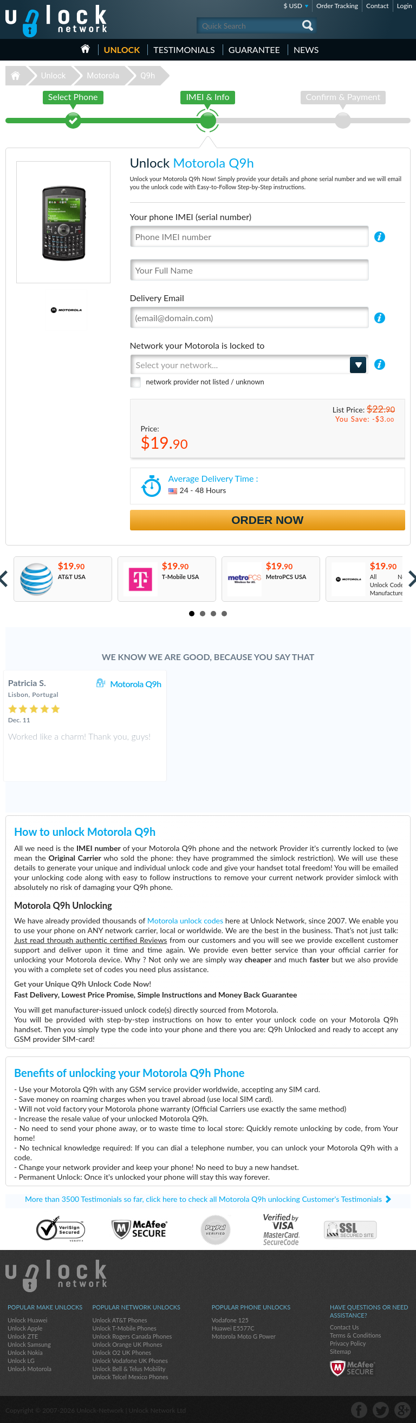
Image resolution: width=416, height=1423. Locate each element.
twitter (381, 1410)
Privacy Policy (348, 1343)
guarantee (254, 49)
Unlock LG (21, 1360)
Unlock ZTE (23, 1336)
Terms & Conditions (355, 1335)
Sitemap (340, 1351)
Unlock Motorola (29, 1368)
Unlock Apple (25, 1328)
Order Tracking (337, 6)
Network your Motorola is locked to (197, 345)
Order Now (267, 520)
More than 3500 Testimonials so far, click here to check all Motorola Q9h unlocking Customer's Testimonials (203, 1198)
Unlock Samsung (29, 1344)
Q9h (147, 76)
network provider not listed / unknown (205, 381)
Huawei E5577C (233, 1328)
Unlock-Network (56, 21)
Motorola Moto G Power (244, 1336)
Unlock (122, 49)
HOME (85, 48)
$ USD (292, 6)
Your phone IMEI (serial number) (190, 216)
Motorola (103, 76)
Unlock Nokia (25, 1352)
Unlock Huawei (27, 1320)
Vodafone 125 (230, 1320)
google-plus (402, 1410)
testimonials (183, 49)
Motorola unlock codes (185, 920)
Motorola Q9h (258, 684)
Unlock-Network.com (56, 1276)
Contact (377, 6)
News (306, 49)
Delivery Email (157, 297)
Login (404, 6)
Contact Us (344, 1327)
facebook (359, 1410)
